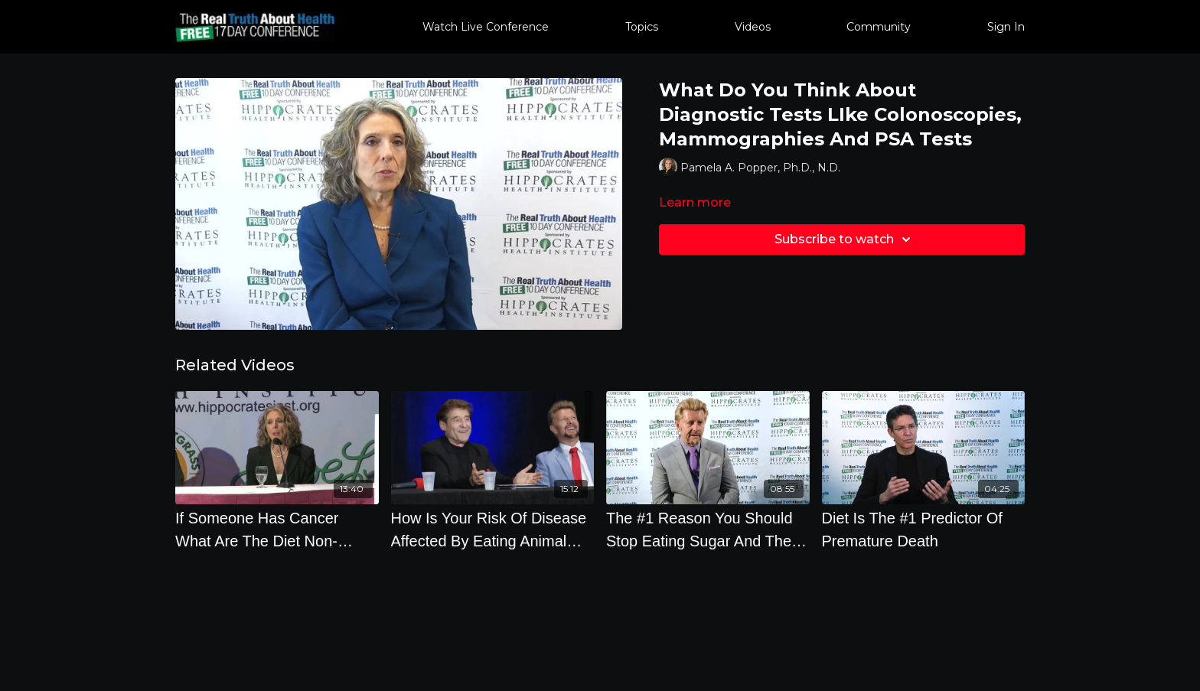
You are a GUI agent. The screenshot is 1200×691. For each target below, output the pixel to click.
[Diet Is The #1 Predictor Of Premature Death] (924, 529)
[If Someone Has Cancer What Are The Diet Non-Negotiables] (277, 529)
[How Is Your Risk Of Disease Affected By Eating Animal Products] (493, 529)
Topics (641, 27)
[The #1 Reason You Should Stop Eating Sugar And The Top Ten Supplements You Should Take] (708, 529)
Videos (753, 27)
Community (878, 27)
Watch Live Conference (485, 27)
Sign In (1006, 27)
